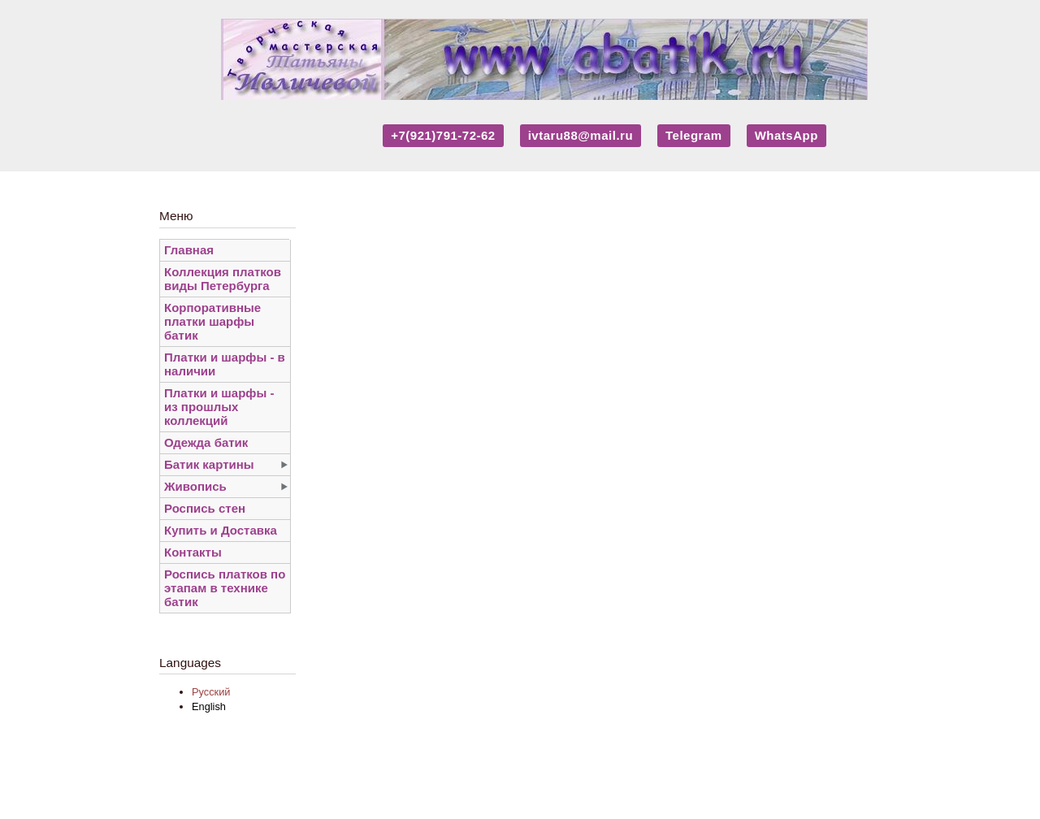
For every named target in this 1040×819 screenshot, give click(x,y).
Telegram (693, 135)
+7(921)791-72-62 (443, 135)
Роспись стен (204, 508)
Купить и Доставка (220, 530)
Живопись (195, 486)
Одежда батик (206, 442)
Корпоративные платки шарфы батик (212, 321)
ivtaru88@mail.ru (580, 135)
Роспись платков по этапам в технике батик (224, 588)
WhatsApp (786, 135)
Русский (211, 692)
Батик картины (209, 464)
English (209, 706)
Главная (189, 250)
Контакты (193, 552)
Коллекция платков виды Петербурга (222, 278)
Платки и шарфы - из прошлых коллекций (219, 406)
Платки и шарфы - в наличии (224, 364)
